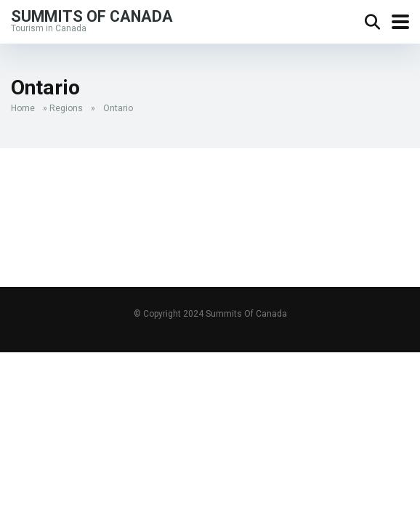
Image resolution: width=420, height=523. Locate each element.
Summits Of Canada (92, 15)
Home (23, 108)
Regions (66, 108)
